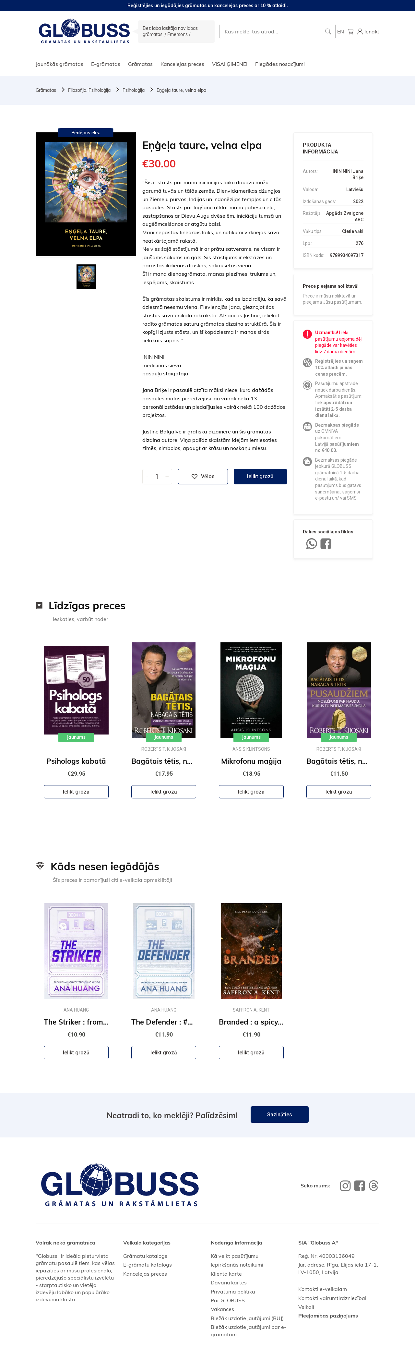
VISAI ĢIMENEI (229, 64)
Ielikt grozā (260, 476)
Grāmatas (140, 64)
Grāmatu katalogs (145, 1256)
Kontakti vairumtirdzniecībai (332, 1298)
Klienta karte (226, 1273)
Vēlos (203, 476)
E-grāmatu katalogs (147, 1264)
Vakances (222, 1309)
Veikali (306, 1307)
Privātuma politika (233, 1291)
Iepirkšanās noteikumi (237, 1264)
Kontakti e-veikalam (322, 1289)
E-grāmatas (105, 64)
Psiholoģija (134, 90)
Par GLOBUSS (228, 1300)
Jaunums (76, 737)
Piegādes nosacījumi (280, 64)
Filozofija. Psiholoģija (89, 90)
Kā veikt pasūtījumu (234, 1256)
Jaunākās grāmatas (59, 64)
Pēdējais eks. (85, 133)
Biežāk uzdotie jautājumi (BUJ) (247, 1318)
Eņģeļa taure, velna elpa (181, 90)
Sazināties (279, 1114)
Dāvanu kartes (229, 1282)
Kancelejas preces (182, 64)
